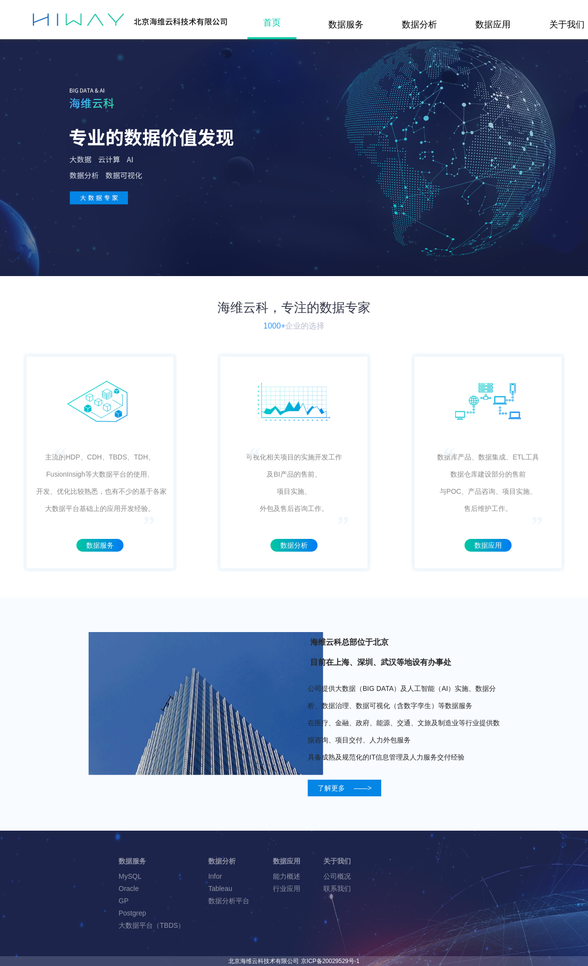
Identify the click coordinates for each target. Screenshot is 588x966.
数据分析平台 (228, 901)
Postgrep (132, 913)
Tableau (220, 888)
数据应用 (493, 24)
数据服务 (346, 24)
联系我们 (337, 888)
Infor (215, 876)
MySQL (130, 876)
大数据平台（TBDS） (152, 925)
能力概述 (286, 876)
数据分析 (419, 24)
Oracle (129, 888)
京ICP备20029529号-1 (330, 961)
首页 (272, 22)
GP (123, 901)
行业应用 (286, 888)
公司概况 (337, 876)
